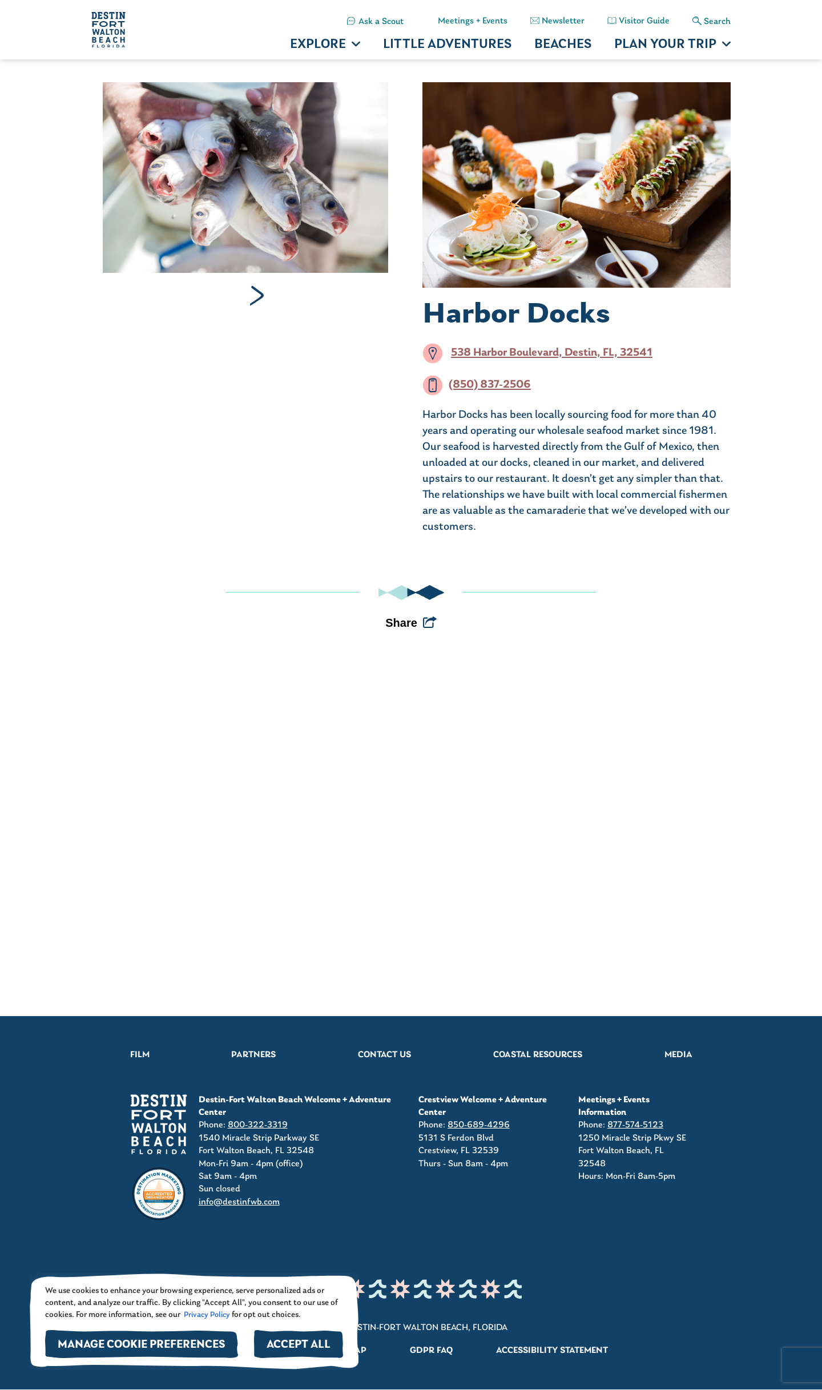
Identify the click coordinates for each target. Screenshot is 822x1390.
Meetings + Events (472, 21)
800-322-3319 (258, 1125)
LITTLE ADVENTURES (447, 44)
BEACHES (562, 44)
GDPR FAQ (431, 1350)
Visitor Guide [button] (644, 21)
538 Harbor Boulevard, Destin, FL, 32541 (551, 353)
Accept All (299, 1345)
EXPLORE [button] (318, 44)
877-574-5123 (635, 1125)
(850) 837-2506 (490, 385)
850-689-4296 (479, 1125)
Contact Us (384, 1054)
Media (678, 1054)
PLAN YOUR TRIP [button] (665, 44)
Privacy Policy (206, 1315)
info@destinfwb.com (239, 1202)
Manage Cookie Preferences (141, 1345)
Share (401, 623)
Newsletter (563, 21)
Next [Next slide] (257, 295)
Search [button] (717, 21)
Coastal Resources (537, 1054)
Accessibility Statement (552, 1350)
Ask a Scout (381, 21)
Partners (253, 1054)
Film (140, 1054)
